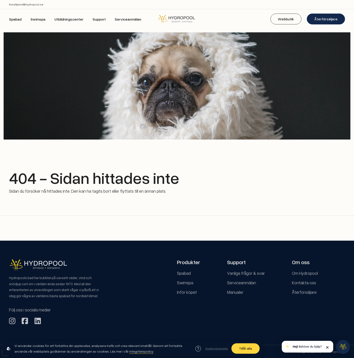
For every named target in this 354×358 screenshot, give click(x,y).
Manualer (235, 292)
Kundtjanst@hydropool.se (26, 4)
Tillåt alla (245, 348)
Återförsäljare (326, 19)
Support (99, 19)
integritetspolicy (141, 351)
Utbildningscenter (69, 19)
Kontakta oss (304, 282)
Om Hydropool (305, 273)
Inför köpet (187, 292)
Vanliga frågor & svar (246, 273)
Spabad (15, 19)
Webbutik (286, 19)
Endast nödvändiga (216, 348)
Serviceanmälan (128, 19)
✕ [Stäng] (327, 347)
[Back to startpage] (177, 19)
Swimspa (37, 19)
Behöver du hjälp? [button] (307, 346)
